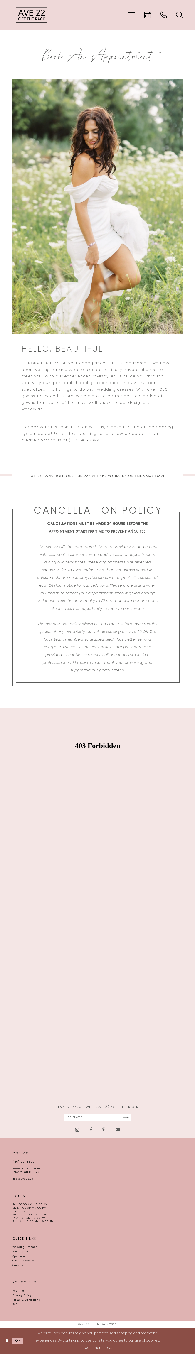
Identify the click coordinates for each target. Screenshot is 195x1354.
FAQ (15, 1304)
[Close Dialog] (7, 1341)
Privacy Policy (22, 1295)
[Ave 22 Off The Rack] (32, 15)
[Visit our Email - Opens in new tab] (118, 1130)
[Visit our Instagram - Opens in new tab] (77, 1129)
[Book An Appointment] (97, 206)
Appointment (21, 1256)
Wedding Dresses (24, 1247)
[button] (132, 15)
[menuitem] (132, 15)
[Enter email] (97, 1117)
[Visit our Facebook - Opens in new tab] (91, 1130)
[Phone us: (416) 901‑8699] (163, 15)
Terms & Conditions (26, 1300)
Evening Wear (22, 1252)
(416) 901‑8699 (84, 440)
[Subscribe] (137, 1117)
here (107, 1348)
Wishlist (18, 1291)
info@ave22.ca (22, 1179)
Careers (18, 1265)
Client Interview (23, 1261)
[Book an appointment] (148, 15)
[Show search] (179, 15)
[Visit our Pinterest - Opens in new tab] (103, 1130)
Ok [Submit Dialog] (18, 1340)
